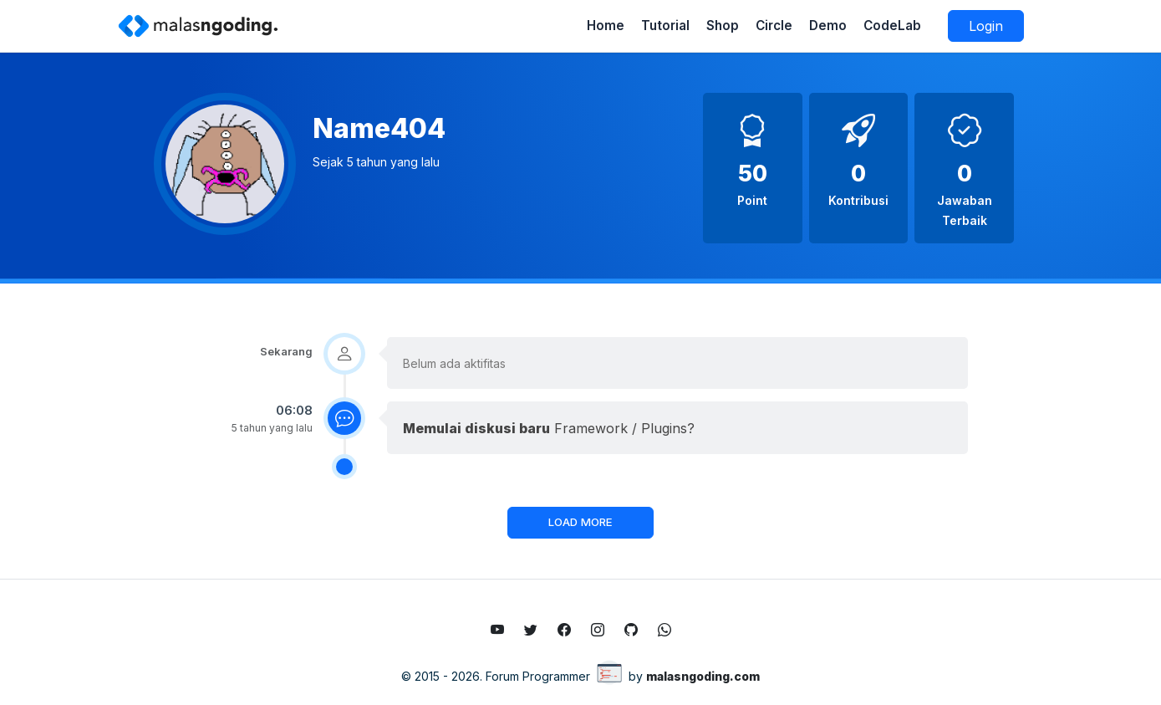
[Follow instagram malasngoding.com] (597, 630)
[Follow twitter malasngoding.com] (530, 630)
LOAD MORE (580, 522)
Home (605, 25)
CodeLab (892, 25)
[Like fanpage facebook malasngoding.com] (564, 630)
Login (986, 26)
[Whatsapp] (664, 630)
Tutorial (665, 25)
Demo (828, 25)
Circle (774, 25)
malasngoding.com (703, 676)
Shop (722, 25)
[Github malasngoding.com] (631, 630)
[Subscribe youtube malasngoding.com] (497, 630)
